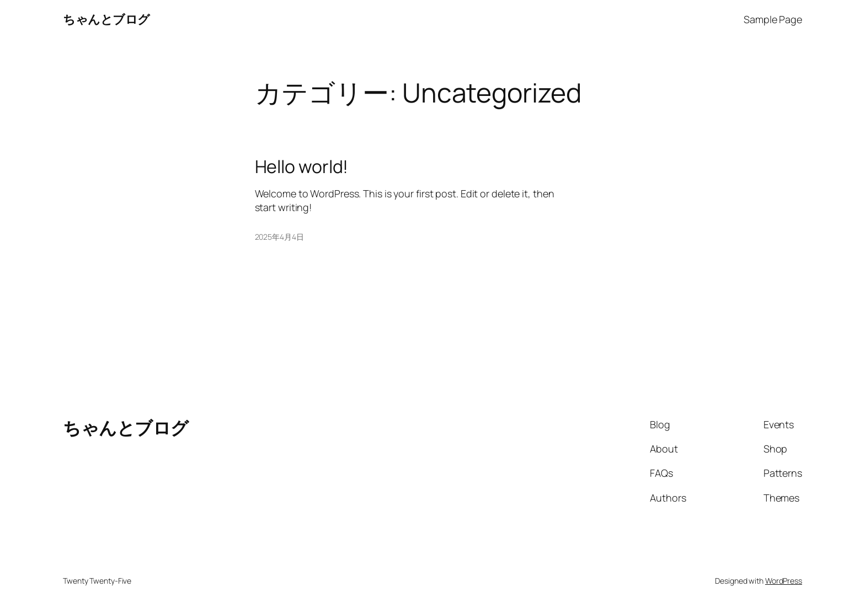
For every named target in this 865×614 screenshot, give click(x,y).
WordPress (783, 580)
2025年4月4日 (279, 236)
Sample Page (773, 19)
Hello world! (302, 166)
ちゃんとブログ (106, 19)
